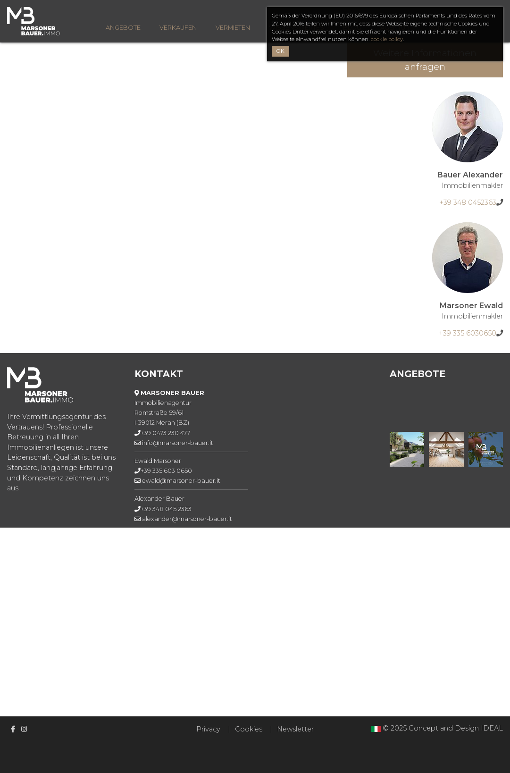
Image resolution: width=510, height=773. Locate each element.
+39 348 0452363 (467, 202)
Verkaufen (178, 27)
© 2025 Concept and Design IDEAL (443, 728)
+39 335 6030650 (467, 333)
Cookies (248, 729)
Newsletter (295, 729)
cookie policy (387, 39)
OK (280, 51)
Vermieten (233, 27)
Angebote (123, 27)
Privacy (208, 729)
